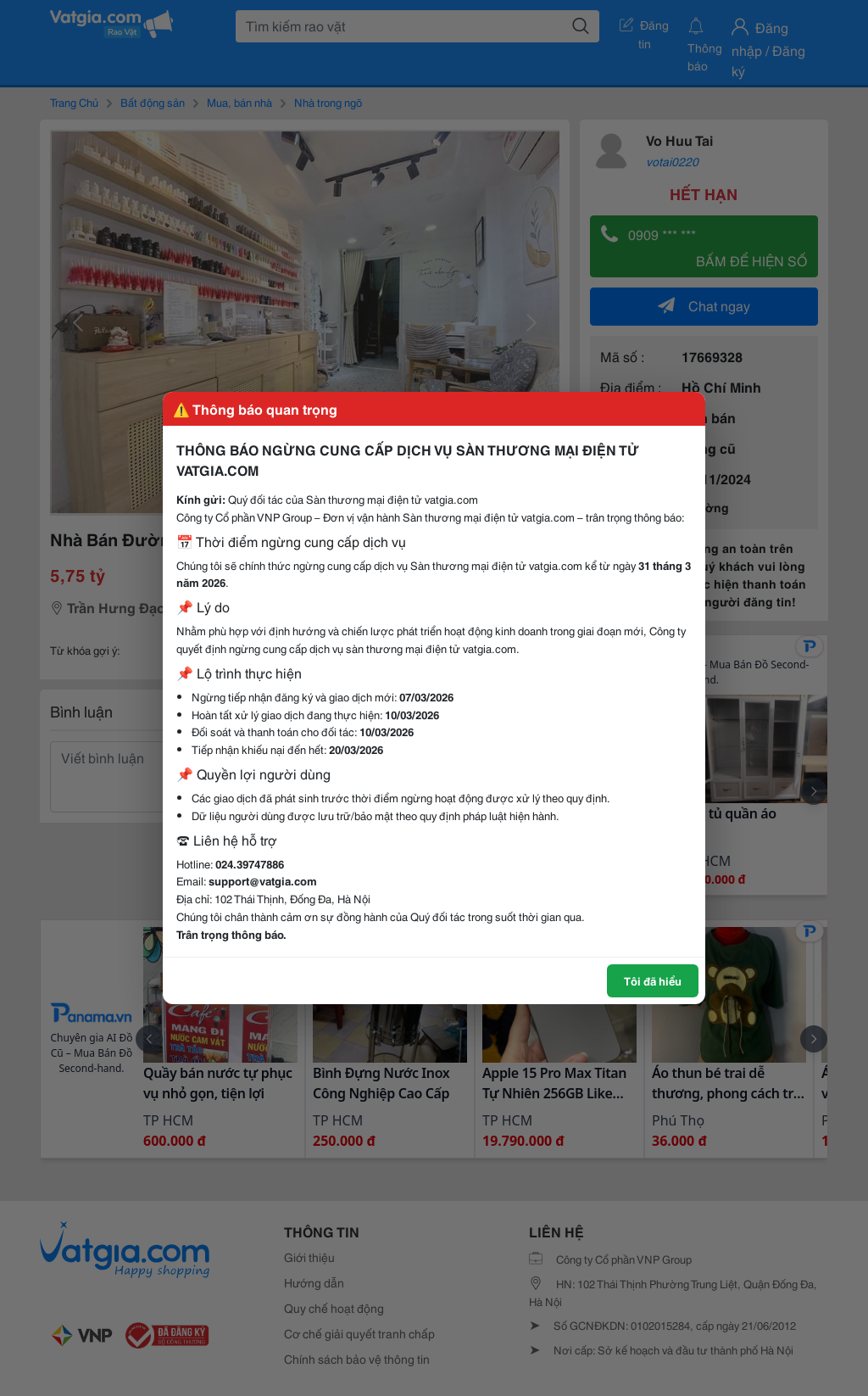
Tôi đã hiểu (653, 980)
